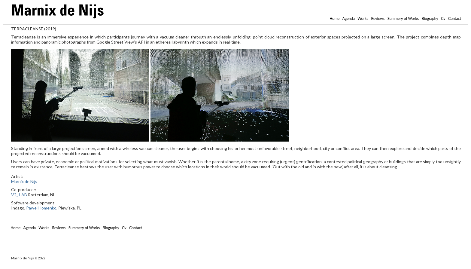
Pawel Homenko (41, 207)
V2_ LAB (19, 194)
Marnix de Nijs (24, 181)
